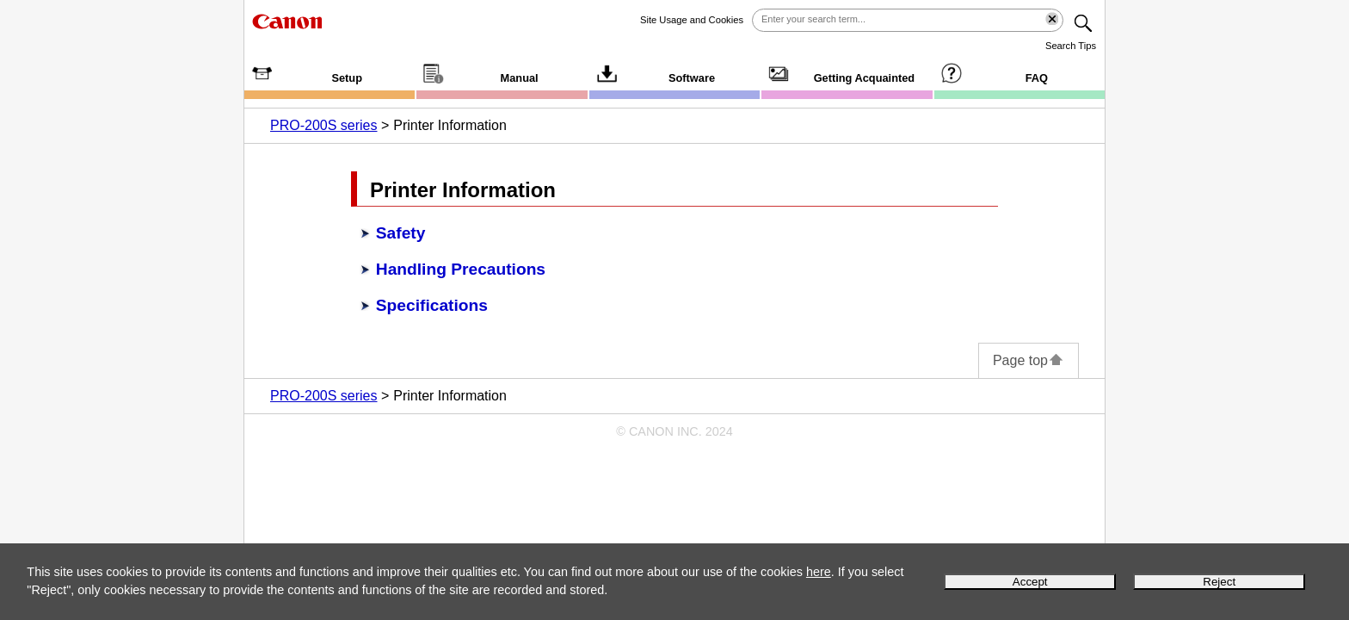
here (818, 572)
